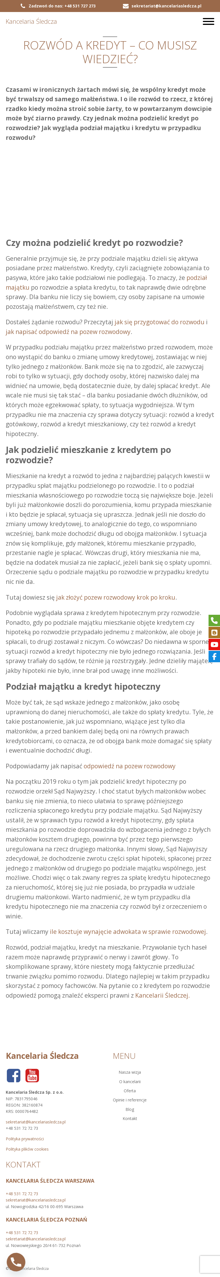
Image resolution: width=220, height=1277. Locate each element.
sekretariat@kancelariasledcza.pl (36, 1122)
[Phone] (16, 1262)
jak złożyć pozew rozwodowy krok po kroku (115, 597)
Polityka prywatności (25, 1138)
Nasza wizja (130, 1072)
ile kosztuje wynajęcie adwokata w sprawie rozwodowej (128, 932)
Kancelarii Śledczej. (162, 995)
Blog (129, 1109)
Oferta (130, 1090)
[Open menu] (208, 21)
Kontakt (130, 1118)
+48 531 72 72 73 (22, 1193)
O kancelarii (130, 1081)
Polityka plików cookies (27, 1149)
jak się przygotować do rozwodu (160, 322)
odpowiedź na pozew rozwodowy (130, 766)
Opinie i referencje (130, 1100)
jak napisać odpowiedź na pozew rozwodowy (68, 332)
